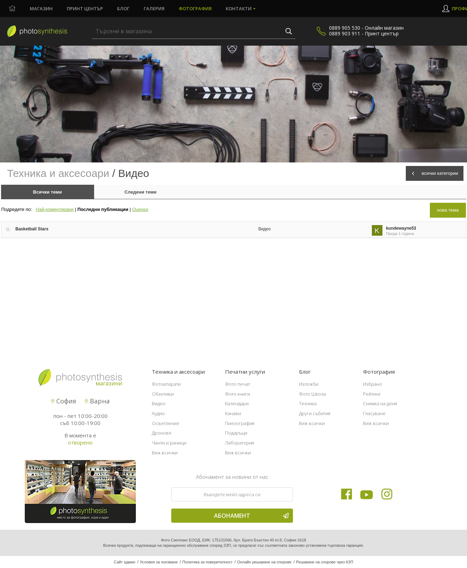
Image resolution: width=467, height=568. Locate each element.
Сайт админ (125, 562)
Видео (264, 228)
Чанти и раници (169, 443)
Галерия (154, 8)
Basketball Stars (32, 228)
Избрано (372, 384)
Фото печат (237, 384)
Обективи (163, 394)
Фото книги (237, 394)
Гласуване (374, 413)
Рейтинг (372, 394)
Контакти (239, 8)
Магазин (41, 8)
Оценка (140, 209)
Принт (85, 8)
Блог (123, 8)
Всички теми (47, 192)
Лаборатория (239, 443)
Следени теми (141, 192)
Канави (233, 413)
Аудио (158, 413)
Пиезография (239, 423)
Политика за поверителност (207, 562)
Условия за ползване (159, 562)
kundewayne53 (401, 228)
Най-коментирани (55, 209)
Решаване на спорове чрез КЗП (324, 562)
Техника (308, 403)
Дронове (162, 433)
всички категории (440, 173)
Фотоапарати (166, 384)
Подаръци (236, 433)
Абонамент (251, 516)
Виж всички (165, 452)
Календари (237, 403)
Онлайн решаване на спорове (264, 562)
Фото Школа (312, 394)
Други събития (314, 413)
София (63, 401)
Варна (97, 401)
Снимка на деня (380, 403)
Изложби (308, 384)
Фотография (195, 8)
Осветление (165, 423)
